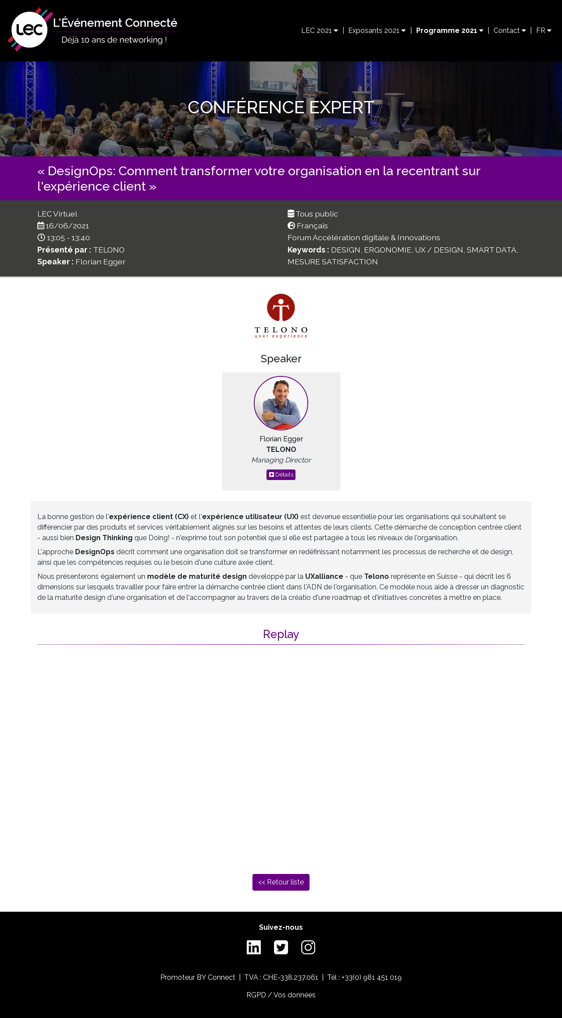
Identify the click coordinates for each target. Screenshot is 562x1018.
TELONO (109, 249)
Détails (281, 474)
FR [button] (543, 30)
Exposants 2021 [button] (377, 30)
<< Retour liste (281, 882)
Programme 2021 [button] (449, 30)
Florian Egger (101, 261)
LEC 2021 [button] (319, 30)
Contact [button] (510, 30)
